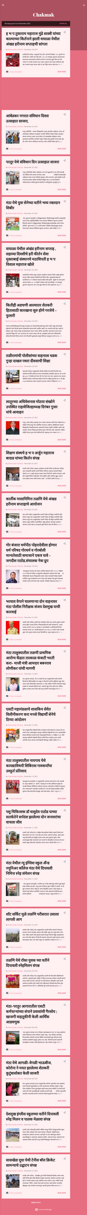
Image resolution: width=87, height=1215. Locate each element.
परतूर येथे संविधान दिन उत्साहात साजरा (32, 161)
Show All (63, 24)
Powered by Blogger (43, 1209)
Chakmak (43, 15)
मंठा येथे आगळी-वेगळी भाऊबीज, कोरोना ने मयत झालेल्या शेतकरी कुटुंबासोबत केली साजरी (29, 1068)
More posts (36, 1202)
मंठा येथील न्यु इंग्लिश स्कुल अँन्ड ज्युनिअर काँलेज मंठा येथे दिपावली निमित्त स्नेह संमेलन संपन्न (29, 868)
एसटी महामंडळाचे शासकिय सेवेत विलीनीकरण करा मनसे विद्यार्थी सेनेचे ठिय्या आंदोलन (30, 714)
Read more (62, 72)
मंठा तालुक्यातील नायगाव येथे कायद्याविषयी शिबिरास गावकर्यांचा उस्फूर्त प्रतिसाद (29, 765)
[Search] (84, 6)
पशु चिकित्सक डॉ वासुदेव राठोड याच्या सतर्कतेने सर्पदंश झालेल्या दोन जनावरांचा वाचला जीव (33, 817)
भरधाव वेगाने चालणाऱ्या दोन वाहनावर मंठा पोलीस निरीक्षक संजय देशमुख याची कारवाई (33, 606)
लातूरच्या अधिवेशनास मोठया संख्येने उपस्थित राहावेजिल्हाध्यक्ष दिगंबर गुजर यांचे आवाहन (31, 406)
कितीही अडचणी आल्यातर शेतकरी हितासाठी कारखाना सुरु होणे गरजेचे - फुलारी (31, 310)
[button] (64, 32)
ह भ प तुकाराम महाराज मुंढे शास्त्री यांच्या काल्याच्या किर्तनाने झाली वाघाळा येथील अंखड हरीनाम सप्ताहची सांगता (33, 38)
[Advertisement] (78, 52)
